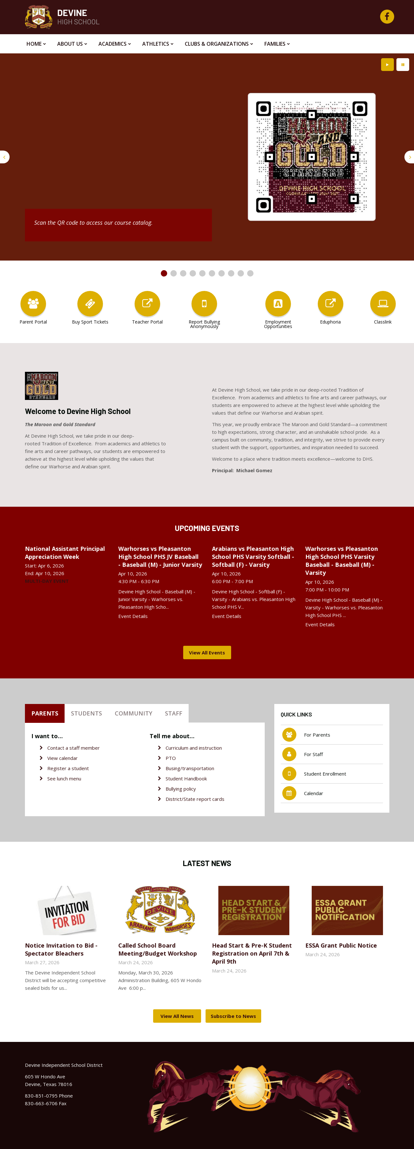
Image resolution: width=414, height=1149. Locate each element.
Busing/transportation (190, 768)
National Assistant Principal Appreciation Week (65, 552)
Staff (173, 713)
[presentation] (5, 157)
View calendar (62, 758)
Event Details (133, 616)
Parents (44, 713)
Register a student (68, 768)
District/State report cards (195, 799)
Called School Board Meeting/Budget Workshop (157, 949)
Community (133, 713)
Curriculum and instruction (194, 748)
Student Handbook (186, 778)
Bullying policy (181, 789)
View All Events (207, 652)
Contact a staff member (73, 748)
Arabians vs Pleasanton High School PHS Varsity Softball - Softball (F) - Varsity (253, 556)
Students (86, 713)
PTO (171, 758)
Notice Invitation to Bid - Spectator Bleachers (61, 949)
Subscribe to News (233, 1016)
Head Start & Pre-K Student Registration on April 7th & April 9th (252, 953)
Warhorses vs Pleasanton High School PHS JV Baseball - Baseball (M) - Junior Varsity (160, 556)
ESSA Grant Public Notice (341, 945)
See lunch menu (64, 778)
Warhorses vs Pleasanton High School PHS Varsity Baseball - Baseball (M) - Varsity (341, 561)
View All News (177, 1016)
